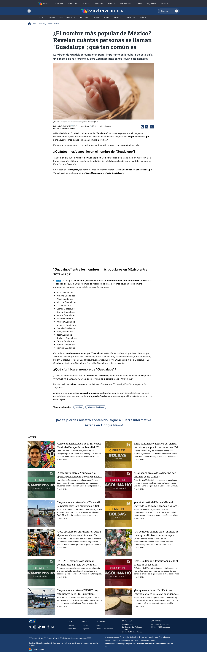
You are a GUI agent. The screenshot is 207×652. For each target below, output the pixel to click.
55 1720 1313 (155, 627)
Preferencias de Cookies (129, 637)
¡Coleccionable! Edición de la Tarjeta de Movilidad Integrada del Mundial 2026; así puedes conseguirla (79, 445)
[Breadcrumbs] (30, 23)
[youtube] (43, 628)
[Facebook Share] (142, 126)
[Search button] (176, 11)
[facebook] (48, 628)
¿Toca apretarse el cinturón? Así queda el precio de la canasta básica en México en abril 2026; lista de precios (79, 533)
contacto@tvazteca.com (160, 625)
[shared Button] (152, 126)
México (79, 407)
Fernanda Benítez (68, 128)
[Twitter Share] (146, 126)
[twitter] (30, 628)
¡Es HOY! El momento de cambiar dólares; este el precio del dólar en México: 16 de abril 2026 (76, 562)
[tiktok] (39, 628)
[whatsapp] (52, 627)
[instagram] (34, 628)
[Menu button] (38, 11)
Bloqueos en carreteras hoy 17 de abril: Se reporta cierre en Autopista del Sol (78, 504)
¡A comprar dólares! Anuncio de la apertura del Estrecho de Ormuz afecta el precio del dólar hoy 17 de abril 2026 (78, 474)
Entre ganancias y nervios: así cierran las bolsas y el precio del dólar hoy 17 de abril (156, 445)
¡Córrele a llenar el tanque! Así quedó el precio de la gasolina (156, 562)
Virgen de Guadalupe (96, 407)
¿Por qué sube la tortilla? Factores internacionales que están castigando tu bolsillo (156, 592)
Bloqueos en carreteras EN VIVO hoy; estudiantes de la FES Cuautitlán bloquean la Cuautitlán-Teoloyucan (78, 592)
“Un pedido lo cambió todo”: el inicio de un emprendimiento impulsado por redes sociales (156, 533)
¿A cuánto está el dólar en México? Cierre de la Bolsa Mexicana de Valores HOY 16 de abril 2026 (156, 504)
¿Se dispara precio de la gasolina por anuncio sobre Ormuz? (155, 474)
